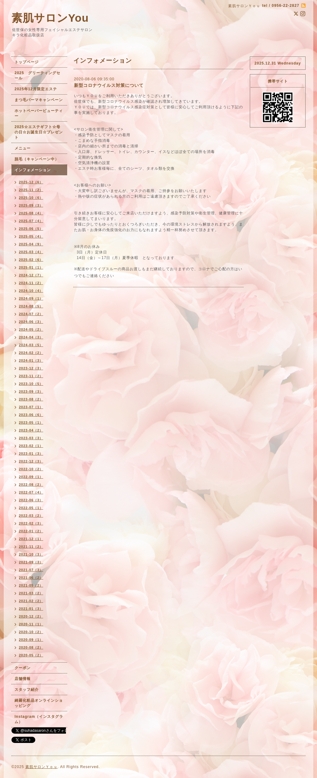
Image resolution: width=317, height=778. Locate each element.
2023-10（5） (31, 384)
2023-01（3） (31, 453)
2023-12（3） (31, 368)
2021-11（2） (31, 546)
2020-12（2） (31, 616)
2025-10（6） (31, 197)
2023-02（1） (31, 446)
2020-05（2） (31, 655)
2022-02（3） (31, 523)
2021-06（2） (31, 577)
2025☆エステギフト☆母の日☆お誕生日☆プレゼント (39, 132)
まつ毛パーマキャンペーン (39, 100)
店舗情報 (23, 679)
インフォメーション (33, 170)
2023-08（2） (31, 399)
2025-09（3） (31, 205)
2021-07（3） (31, 570)
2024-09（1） (31, 298)
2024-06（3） (31, 322)
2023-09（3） (31, 391)
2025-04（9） (31, 244)
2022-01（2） (31, 531)
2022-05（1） (31, 508)
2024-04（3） (31, 337)
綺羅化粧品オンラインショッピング (39, 703)
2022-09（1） (31, 477)
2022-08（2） (31, 484)
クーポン (23, 668)
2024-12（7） (31, 275)
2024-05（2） (31, 329)
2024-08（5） (31, 306)
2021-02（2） (31, 601)
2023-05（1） (31, 422)
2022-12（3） (31, 461)
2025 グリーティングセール (37, 75)
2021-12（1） (31, 539)
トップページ (27, 62)
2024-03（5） (31, 345)
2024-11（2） (31, 283)
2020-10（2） (31, 632)
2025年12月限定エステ (36, 89)
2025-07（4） (31, 221)
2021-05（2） (31, 585)
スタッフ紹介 (27, 689)
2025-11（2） (31, 190)
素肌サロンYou (50, 18)
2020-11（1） (31, 624)
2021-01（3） (31, 608)
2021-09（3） (31, 562)
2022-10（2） (31, 469)
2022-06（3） (31, 500)
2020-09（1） (31, 640)
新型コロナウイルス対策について (109, 85)
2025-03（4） (31, 252)
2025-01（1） (31, 267)
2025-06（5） (31, 228)
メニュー (23, 148)
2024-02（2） (31, 353)
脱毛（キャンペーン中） (37, 159)
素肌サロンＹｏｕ (41, 767)
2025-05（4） (31, 236)
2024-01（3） (31, 360)
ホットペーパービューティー (39, 113)
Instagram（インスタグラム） (39, 719)
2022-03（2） (31, 515)
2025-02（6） (31, 260)
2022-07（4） (31, 492)
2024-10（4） (31, 291)
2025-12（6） (31, 182)
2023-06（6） (31, 415)
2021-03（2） (31, 593)
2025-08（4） (31, 213)
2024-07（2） (31, 314)
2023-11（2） (31, 376)
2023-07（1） (31, 407)
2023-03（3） (31, 438)
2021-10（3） (31, 554)
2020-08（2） (31, 647)
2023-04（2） (31, 430)
